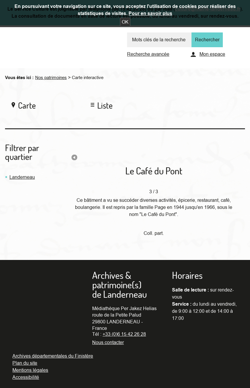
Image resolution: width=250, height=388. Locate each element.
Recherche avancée (148, 54)
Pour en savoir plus (150, 13)
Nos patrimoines (51, 78)
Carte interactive (87, 78)
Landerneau (22, 177)
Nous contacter (108, 342)
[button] (125, 22)
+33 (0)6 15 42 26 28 (124, 334)
